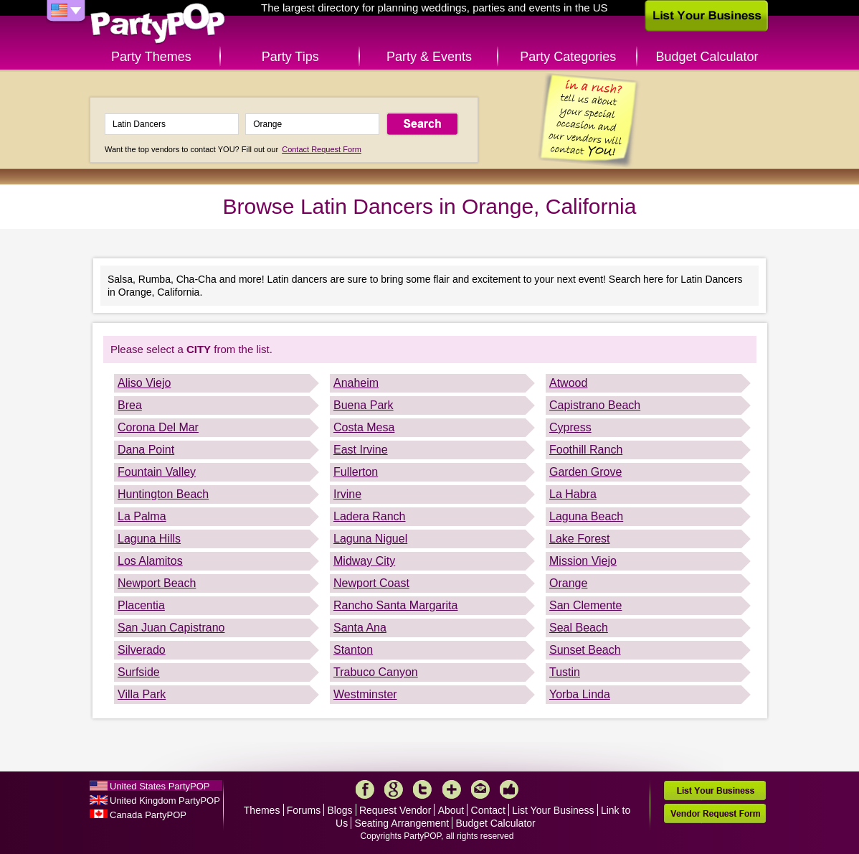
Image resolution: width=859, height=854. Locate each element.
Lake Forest (579, 538)
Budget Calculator (707, 57)
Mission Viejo (583, 561)
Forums (304, 810)
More (451, 789)
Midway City (364, 561)
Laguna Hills (149, 538)
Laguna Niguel (370, 538)
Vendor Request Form (715, 813)
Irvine (347, 494)
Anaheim (356, 383)
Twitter (422, 789)
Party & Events (429, 57)
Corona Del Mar (158, 427)
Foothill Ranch (585, 450)
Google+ (393, 789)
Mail (480, 789)
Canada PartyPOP (148, 815)
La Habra (573, 494)
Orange (568, 583)
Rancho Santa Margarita (395, 605)
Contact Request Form (321, 149)
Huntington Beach (163, 494)
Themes (262, 810)
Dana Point (146, 450)
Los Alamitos (150, 561)
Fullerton (355, 472)
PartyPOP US (158, 24)
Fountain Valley (157, 472)
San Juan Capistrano (171, 627)
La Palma (142, 516)
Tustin (564, 672)
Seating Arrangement (402, 823)
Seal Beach (578, 627)
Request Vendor (395, 810)
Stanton (353, 650)
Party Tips (290, 57)
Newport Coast (371, 583)
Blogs (340, 810)
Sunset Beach (585, 650)
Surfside (139, 672)
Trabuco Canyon (375, 672)
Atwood (568, 383)
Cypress (570, 427)
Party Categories (568, 57)
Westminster (365, 694)
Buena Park (363, 405)
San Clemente (585, 605)
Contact (488, 810)
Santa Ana (359, 627)
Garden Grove (585, 472)
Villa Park (142, 694)
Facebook (365, 789)
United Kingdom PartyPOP (165, 800)
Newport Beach (157, 583)
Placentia (141, 605)
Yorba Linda (579, 694)
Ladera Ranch (369, 516)
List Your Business (553, 810)
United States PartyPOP (159, 786)
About (451, 810)
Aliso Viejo (144, 383)
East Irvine (360, 450)
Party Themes (151, 57)
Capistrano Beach (594, 405)
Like (509, 789)
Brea (130, 405)
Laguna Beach (586, 516)
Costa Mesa (363, 427)
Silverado (142, 650)
